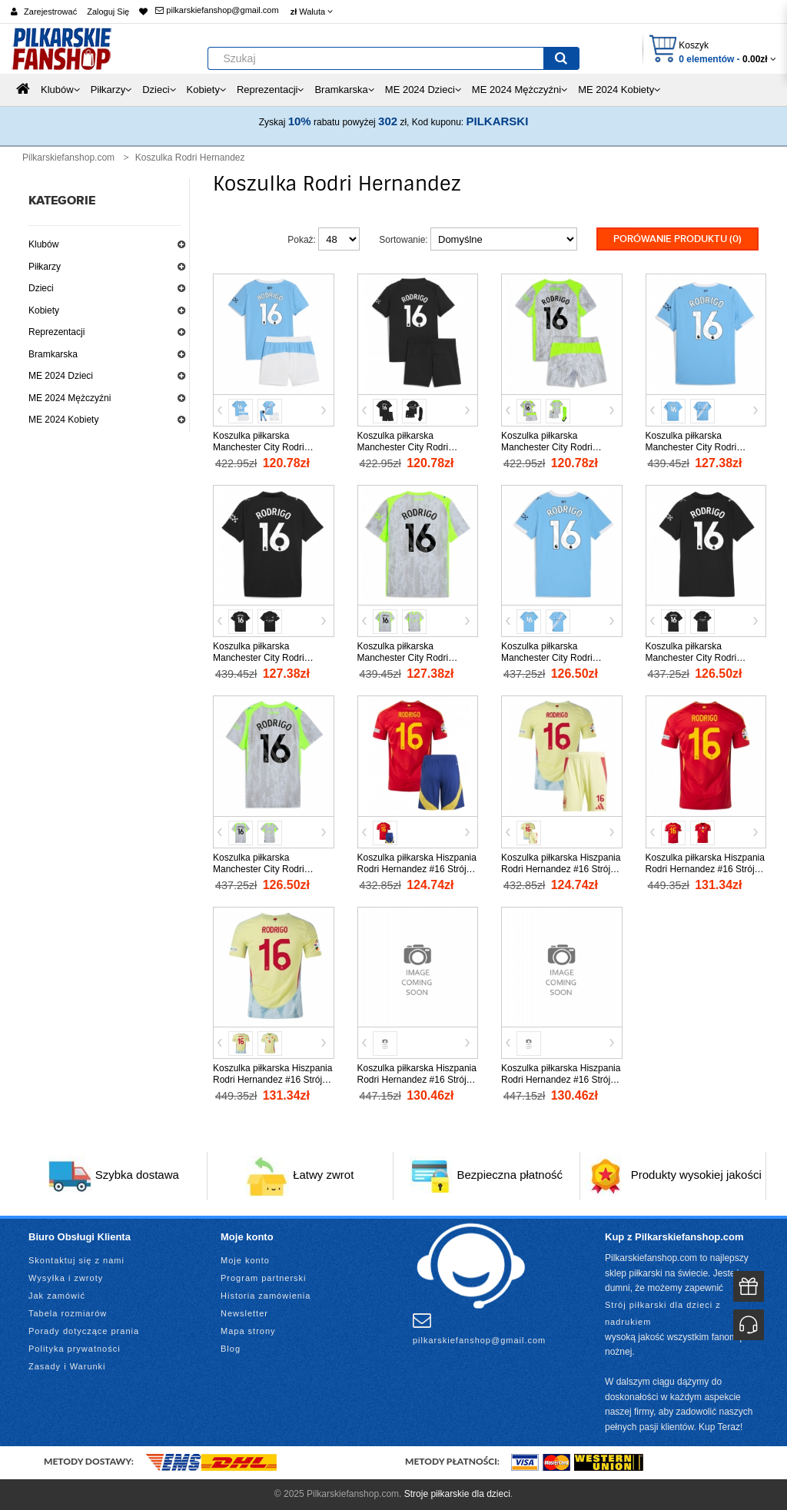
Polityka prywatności (74, 1348)
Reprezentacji (56, 332)
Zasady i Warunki (67, 1366)
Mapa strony (248, 1331)
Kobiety (43, 310)
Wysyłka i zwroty (65, 1278)
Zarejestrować (50, 11)
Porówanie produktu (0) (677, 239)
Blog (231, 1348)
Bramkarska (53, 354)
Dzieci (41, 288)
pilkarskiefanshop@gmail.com (216, 10)
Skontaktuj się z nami (76, 1260)
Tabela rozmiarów (67, 1313)
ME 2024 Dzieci (60, 375)
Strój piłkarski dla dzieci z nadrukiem (663, 1313)
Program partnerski (264, 1278)
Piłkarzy (44, 266)
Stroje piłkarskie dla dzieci (457, 1493)
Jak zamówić (56, 1295)
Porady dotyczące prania (83, 1331)
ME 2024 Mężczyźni (69, 398)
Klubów (43, 244)
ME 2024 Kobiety (63, 419)
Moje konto (245, 1260)
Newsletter (244, 1313)
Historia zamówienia (265, 1295)
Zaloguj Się (108, 11)
